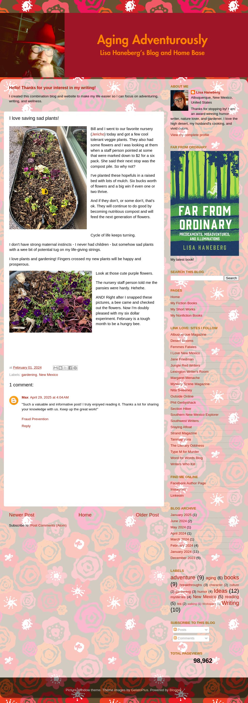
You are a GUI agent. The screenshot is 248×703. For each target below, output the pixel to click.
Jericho (98, 134)
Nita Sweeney (181, 390)
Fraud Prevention (35, 419)
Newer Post (21, 515)
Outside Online (182, 396)
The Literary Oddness (187, 445)
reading (232, 596)
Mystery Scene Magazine (190, 384)
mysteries (178, 597)
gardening (29, 375)
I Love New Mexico (185, 353)
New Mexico (48, 375)
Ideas (220, 591)
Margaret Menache (185, 378)
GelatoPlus (139, 690)
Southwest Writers (185, 421)
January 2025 (181, 515)
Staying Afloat (181, 427)
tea (179, 604)
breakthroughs (191, 585)
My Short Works (183, 309)
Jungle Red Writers (185, 365)
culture (234, 585)
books (231, 577)
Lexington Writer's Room (189, 372)
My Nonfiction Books (186, 315)
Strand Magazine (184, 433)
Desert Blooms (182, 341)
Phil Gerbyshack (183, 402)
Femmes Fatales (184, 347)
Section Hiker (181, 409)
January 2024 (181, 552)
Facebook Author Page (188, 483)
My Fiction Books (184, 303)
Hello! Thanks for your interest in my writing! (52, 88)
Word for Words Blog (187, 458)
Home (85, 515)
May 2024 (178, 527)
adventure (183, 577)
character (216, 585)
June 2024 (179, 521)
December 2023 (183, 558)
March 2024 (180, 539)
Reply (26, 426)
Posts (180, 630)
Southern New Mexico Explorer (195, 415)
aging (211, 577)
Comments (184, 638)
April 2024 (178, 533)
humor (202, 592)
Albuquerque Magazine (188, 334)
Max (25, 397)
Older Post (147, 515)
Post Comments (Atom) (48, 525)
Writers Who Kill (183, 464)
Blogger (175, 690)
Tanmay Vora (181, 439)
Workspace (209, 603)
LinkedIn (177, 495)
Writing (230, 603)
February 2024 (182, 545)
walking (192, 603)
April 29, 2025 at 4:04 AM (49, 397)
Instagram (178, 489)
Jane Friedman (182, 359)
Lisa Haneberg (208, 92)
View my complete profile (190, 135)
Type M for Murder (185, 452)
